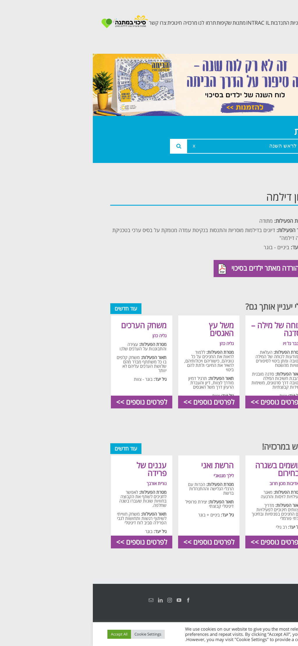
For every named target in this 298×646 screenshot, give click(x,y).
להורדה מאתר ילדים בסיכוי (167, 268)
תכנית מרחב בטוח (261, 239)
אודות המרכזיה (258, 208)
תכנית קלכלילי (259, 257)
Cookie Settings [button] (55, 634)
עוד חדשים (33, 308)
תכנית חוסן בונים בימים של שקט (257, 279)
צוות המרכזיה (260, 221)
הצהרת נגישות (274, 600)
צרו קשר (266, 302)
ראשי (270, 195)
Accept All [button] (26, 634)
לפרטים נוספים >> (183, 402)
